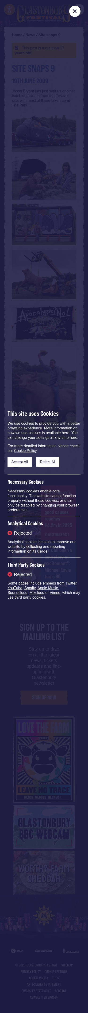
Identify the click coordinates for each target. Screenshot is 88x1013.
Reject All (48, 462)
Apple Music (48, 588)
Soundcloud (17, 593)
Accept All (19, 462)
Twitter (70, 583)
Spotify (30, 588)
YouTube (15, 588)
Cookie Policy (25, 451)
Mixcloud (37, 593)
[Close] (74, 11)
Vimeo (55, 593)
